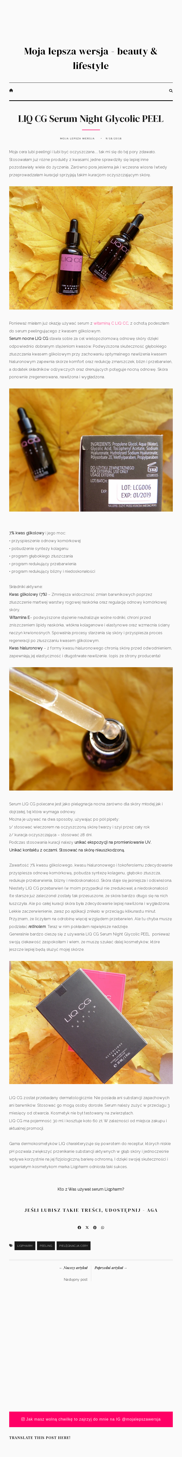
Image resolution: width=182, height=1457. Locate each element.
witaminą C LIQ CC (111, 323)
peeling (46, 1245)
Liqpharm (25, 1245)
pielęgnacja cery (73, 1245)
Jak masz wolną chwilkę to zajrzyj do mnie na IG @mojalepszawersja (91, 1419)
